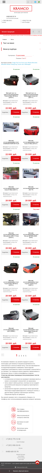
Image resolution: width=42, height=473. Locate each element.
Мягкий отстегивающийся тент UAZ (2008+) (11, 330)
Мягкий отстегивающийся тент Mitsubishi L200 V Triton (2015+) (11, 235)
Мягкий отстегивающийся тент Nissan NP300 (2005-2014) (31, 235)
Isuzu (26, 62)
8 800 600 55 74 (11, 16)
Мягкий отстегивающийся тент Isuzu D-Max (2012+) (31, 142)
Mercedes (34, 62)
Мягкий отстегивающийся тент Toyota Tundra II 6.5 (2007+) (31, 283)
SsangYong (14, 64)
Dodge (14, 62)
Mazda (30, 62)
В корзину (16, 112)
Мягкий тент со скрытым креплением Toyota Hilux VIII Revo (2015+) (11, 95)
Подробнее (5, 112)
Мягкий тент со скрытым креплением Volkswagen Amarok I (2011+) (31, 95)
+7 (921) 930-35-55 (6, 20)
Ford (19, 62)
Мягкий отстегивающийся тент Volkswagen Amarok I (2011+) (31, 330)
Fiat (17, 62)
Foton (22, 62)
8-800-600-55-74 (12, 452)
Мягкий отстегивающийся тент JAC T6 (31, 188)
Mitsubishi (4, 64)
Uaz (23, 64)
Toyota (19, 64)
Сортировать (11, 55)
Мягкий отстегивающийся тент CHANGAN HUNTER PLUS (11, 142)
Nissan (9, 64)
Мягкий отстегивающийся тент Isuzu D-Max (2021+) (11, 188)
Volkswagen (27, 64)
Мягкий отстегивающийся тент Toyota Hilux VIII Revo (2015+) (11, 283)
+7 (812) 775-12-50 (26, 20)
